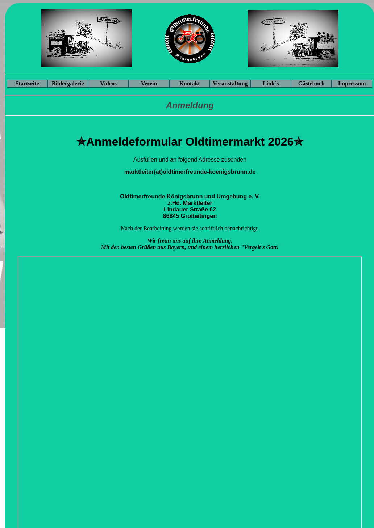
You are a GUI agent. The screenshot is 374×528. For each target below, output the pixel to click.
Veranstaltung (230, 83)
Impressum (352, 83)
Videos (108, 83)
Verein (149, 83)
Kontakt (189, 83)
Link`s (271, 83)
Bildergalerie (68, 83)
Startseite (27, 83)
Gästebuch (311, 83)
